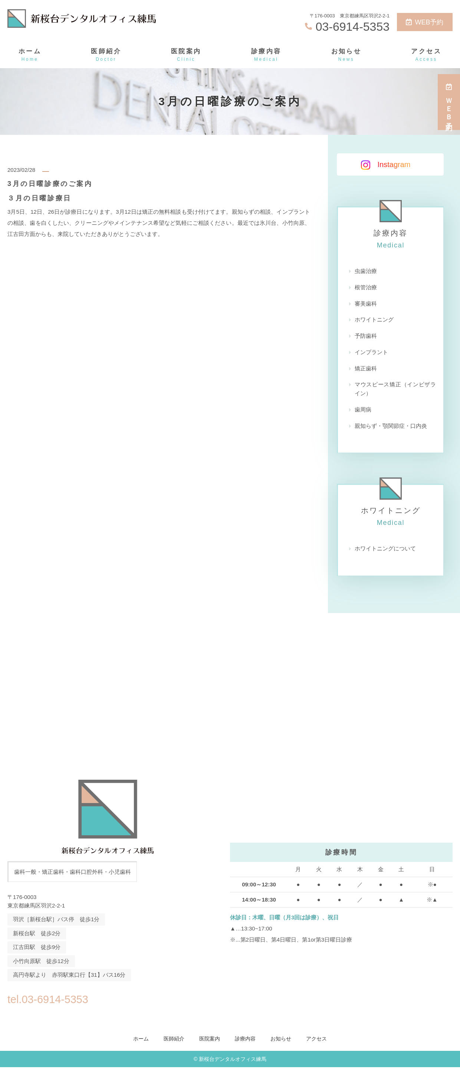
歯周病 (363, 410)
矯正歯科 (366, 369)
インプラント (371, 353)
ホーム (30, 55)
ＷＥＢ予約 (449, 102)
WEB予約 (424, 22)
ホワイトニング (374, 320)
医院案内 (186, 55)
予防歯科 (366, 336)
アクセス (426, 55)
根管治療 (366, 287)
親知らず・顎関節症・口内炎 (391, 427)
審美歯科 (366, 304)
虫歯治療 (366, 271)
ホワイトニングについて (385, 550)
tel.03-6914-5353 (55, 1000)
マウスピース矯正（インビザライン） (395, 389)
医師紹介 (106, 55)
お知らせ (346, 55)
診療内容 (266, 55)
